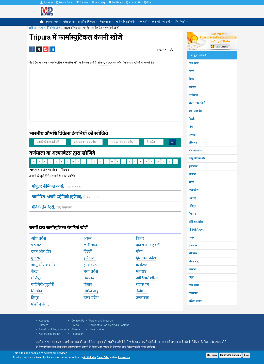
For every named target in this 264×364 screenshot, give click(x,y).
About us (44, 320)
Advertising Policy (49, 333)
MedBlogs (116, 2)
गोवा (191, 126)
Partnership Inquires (101, 320)
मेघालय (192, 213)
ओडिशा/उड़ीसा (196, 221)
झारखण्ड (193, 166)
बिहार (191, 79)
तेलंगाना (192, 269)
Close (246, 355)
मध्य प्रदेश (193, 190)
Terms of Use (124, 357)
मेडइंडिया (31, 27)
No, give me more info (230, 355)
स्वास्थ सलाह (53, 21)
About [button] (46, 2)
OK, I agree (212, 355)
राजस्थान (193, 245)
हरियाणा (193, 142)
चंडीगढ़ (192, 87)
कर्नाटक (192, 174)
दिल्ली (191, 118)
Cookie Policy (89, 357)
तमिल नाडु (194, 261)
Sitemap (76, 329)
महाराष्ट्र (192, 198)
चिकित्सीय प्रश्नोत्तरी (126, 21)
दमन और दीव (195, 111)
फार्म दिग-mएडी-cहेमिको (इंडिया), (66, 196)
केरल (191, 182)
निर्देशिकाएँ (181, 21)
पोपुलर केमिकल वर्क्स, (56, 186)
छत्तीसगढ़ (193, 95)
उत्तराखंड (193, 293)
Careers (82, 2)
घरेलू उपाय (69, 21)
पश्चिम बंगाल (195, 301)
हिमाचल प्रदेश (195, 150)
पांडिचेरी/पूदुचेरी (196, 229)
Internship (99, 2)
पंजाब (191, 237)
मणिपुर (192, 206)
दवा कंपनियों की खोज (49, 27)
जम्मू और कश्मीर (197, 158)
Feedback (77, 333)
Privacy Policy (103, 357)
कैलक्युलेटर (106, 21)
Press (75, 325)
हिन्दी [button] (147, 2)
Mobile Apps (64, 2)
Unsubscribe (96, 329)
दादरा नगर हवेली (197, 103)
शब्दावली (143, 21)
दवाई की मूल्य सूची (162, 21)
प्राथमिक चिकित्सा (87, 21)
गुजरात (192, 134)
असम (191, 71)
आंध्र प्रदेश (194, 63)
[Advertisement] (103, 94)
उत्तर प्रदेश (194, 285)
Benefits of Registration (53, 329)
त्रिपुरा (191, 277)
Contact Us (133, 2)
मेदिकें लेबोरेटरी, (52, 207)
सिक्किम (193, 253)
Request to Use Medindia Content (109, 325)
